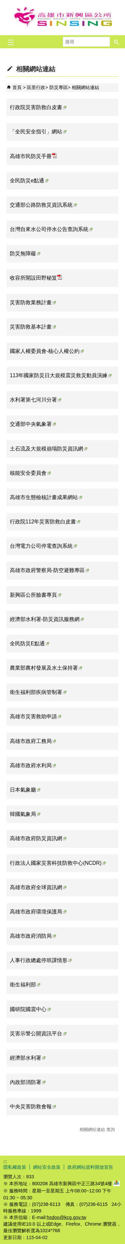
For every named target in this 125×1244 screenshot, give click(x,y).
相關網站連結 (85, 87)
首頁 (17, 87)
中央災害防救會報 (33, 1106)
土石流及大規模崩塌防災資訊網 (48, 448)
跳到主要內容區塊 (3, 3)
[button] (116, 42)
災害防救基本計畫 (33, 327)
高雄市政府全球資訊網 (38, 887)
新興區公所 (62, 18)
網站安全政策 (47, 1167)
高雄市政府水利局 (33, 765)
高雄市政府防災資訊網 (38, 838)
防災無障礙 (25, 253)
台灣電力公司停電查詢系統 (43, 546)
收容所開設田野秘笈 (36, 277)
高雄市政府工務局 (33, 741)
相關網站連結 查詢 (97, 1129)
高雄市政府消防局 (33, 936)
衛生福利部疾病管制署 (38, 692)
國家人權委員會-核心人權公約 (47, 351)
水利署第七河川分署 (35, 400)
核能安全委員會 (30, 473)
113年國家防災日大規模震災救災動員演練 (61, 375)
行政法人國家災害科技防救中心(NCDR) (58, 863)
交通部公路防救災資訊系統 (43, 205)
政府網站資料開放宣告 (90, 1167)
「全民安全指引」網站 (38, 131)
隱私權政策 (14, 1167)
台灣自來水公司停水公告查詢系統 (51, 229)
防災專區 (58, 87)
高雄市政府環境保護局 (38, 911)
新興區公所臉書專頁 (35, 595)
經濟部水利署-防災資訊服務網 (47, 619)
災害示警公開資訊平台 (38, 1033)
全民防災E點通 (29, 643)
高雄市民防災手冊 (33, 156)
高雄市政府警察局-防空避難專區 (49, 570)
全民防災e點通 (29, 180)
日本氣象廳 (25, 790)
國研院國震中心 (30, 1009)
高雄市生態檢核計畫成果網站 (46, 497)
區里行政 (36, 87)
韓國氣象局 (25, 814)
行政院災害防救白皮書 (38, 107)
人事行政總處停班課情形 (41, 960)
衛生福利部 (25, 984)
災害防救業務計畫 (33, 302)
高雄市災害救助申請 (35, 716)
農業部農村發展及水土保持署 (46, 668)
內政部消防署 (27, 1082)
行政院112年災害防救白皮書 (45, 521)
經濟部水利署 (27, 1058)
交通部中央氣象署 (33, 424)
